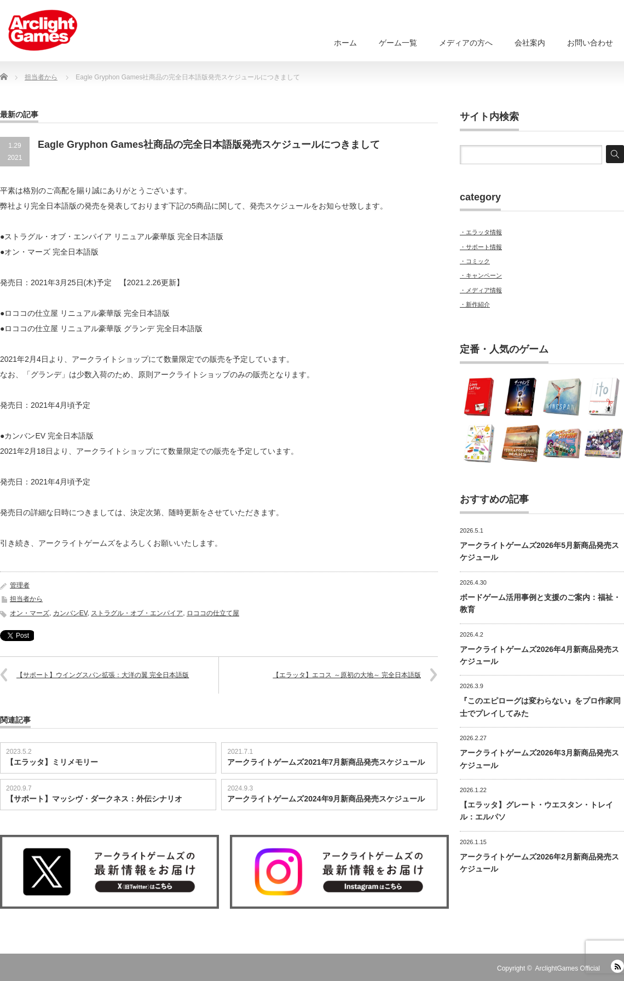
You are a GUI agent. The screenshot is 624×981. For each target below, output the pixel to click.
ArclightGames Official (567, 968)
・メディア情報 (481, 290)
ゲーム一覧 (398, 42)
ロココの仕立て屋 (213, 613)
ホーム (345, 42)
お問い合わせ (590, 42)
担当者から (26, 599)
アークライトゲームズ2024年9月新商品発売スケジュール (326, 798)
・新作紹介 (475, 304)
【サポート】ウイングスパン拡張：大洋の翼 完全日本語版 (102, 675)
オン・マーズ (29, 613)
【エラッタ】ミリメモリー (52, 762)
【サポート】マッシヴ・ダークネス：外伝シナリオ (94, 798)
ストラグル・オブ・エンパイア (137, 613)
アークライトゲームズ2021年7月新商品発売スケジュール (326, 762)
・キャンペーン (481, 275)
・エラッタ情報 (481, 232)
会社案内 (530, 42)
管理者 (20, 585)
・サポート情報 (481, 247)
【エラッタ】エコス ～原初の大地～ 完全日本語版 (347, 675)
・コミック (475, 261)
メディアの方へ (466, 42)
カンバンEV (70, 613)
